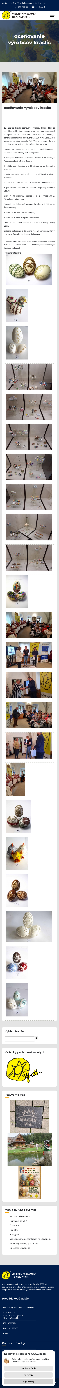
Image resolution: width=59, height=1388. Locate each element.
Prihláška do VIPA (18, 1220)
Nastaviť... (28, 1375)
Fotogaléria (15, 1234)
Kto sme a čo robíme (20, 1216)
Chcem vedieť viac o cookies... (25, 1361)
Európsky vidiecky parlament (24, 1243)
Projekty (14, 1229)
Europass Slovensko (20, 1247)
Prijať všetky (28, 1381)
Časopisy (14, 1225)
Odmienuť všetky (28, 1368)
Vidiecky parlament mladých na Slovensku (30, 1238)
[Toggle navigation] (52, 15)
